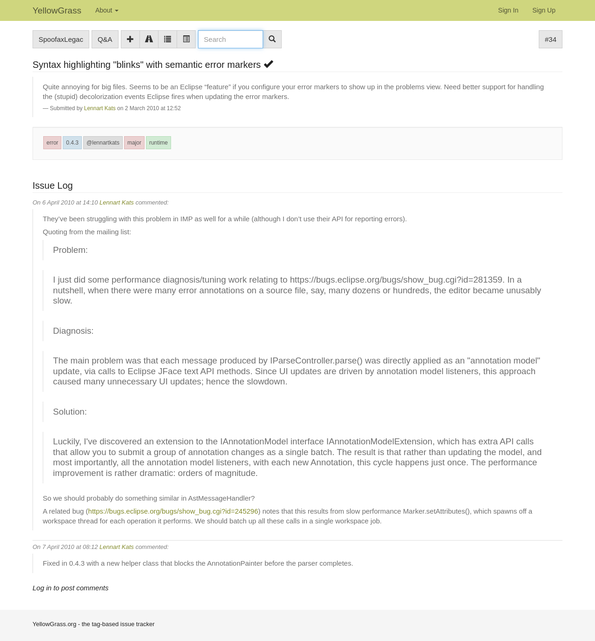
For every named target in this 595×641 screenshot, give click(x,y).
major (134, 142)
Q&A (105, 39)
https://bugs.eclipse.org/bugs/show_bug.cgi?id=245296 (173, 511)
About (107, 10)
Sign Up (543, 10)
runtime (158, 142)
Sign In (508, 10)
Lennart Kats (100, 108)
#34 (550, 39)
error (52, 142)
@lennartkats (102, 142)
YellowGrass (57, 10)
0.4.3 (72, 142)
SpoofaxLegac (61, 39)
